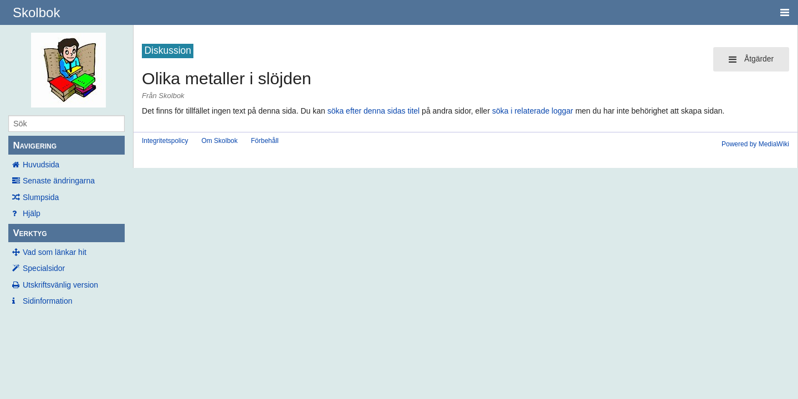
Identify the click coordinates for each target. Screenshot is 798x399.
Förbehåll (265, 141)
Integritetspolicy (165, 141)
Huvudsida (41, 164)
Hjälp (31, 213)
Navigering (35, 145)
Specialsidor (44, 268)
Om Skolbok (219, 141)
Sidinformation (48, 300)
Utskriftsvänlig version (60, 284)
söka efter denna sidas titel (374, 110)
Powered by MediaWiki (755, 144)
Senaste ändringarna (59, 180)
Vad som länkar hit (54, 252)
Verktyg (30, 233)
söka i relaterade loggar (532, 110)
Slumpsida (41, 197)
